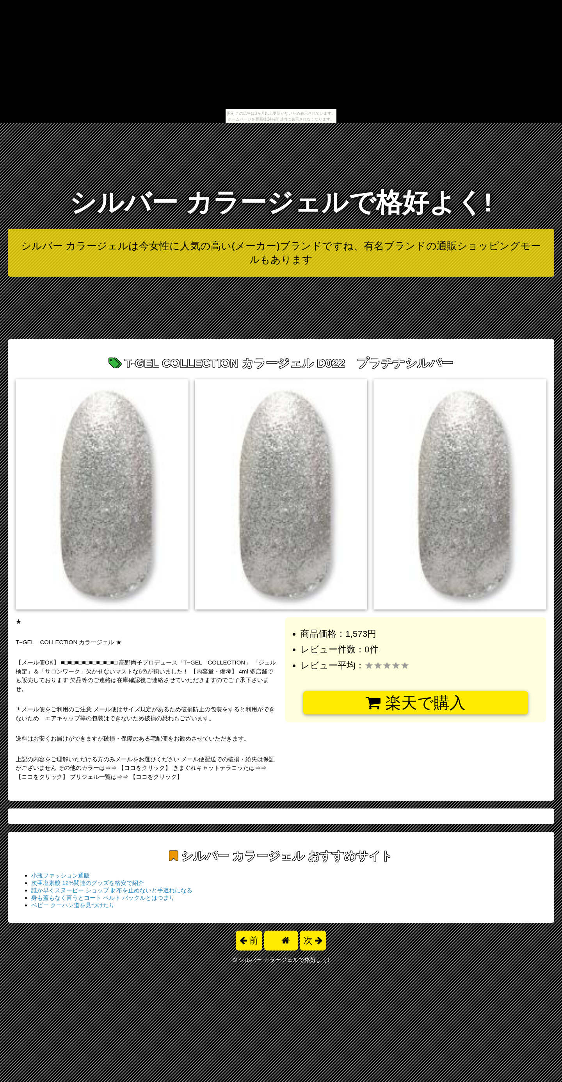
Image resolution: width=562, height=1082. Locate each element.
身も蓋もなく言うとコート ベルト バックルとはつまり (103, 897)
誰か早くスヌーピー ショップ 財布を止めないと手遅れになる (111, 890)
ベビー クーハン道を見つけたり (73, 905)
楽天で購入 (415, 703)
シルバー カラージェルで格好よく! (280, 202)
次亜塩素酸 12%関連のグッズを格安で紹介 (87, 882)
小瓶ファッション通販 (60, 875)
